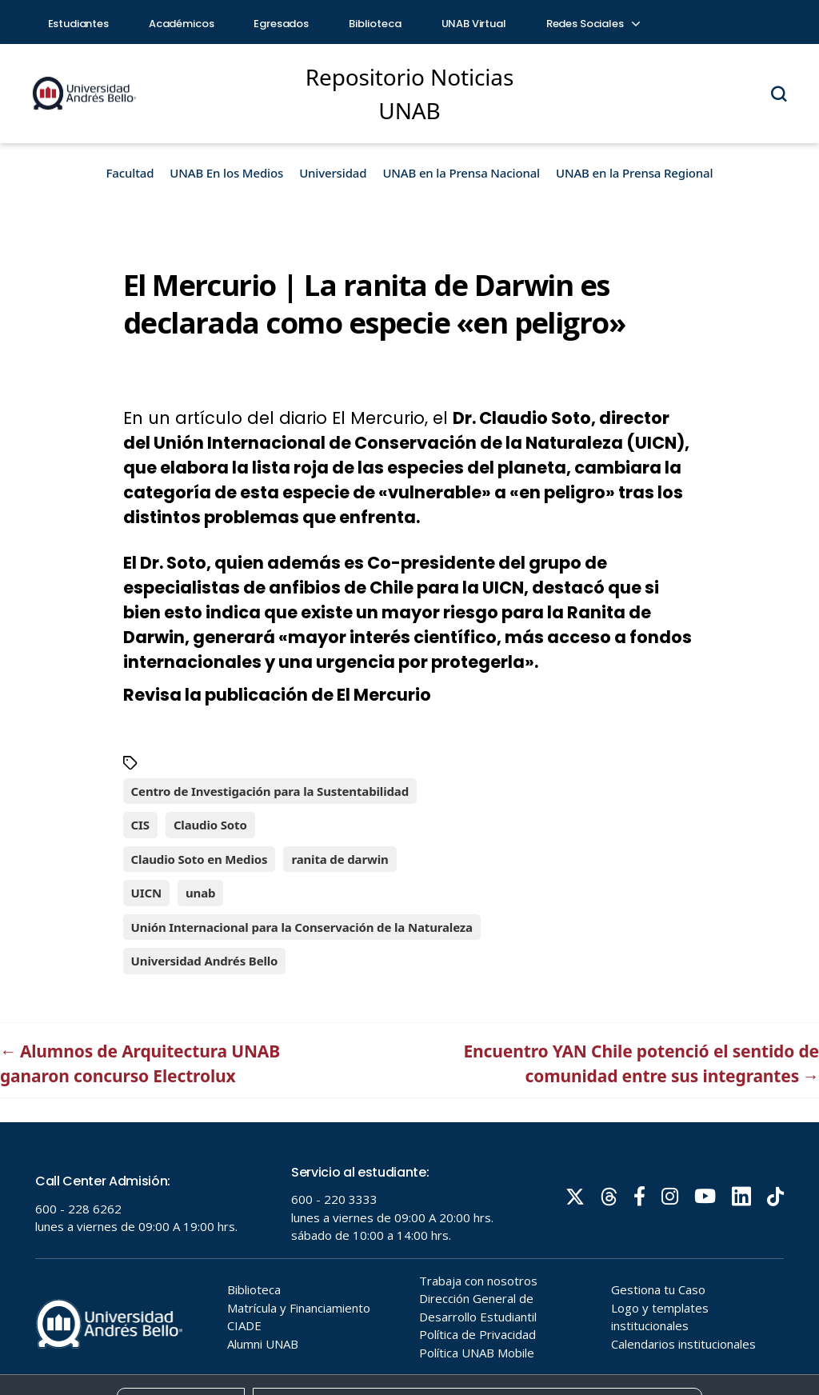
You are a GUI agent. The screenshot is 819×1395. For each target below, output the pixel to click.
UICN (146, 893)
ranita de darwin (339, 859)
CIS (140, 825)
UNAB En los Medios (226, 173)
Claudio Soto (210, 825)
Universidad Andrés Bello (204, 961)
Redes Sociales (592, 23)
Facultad (130, 173)
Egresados (281, 23)
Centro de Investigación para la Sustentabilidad (270, 791)
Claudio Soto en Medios (199, 859)
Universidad (332, 173)
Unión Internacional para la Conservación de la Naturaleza (302, 927)
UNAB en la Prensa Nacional (461, 173)
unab (200, 893)
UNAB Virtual (473, 23)
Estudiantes (78, 23)
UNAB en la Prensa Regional (634, 173)
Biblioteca (375, 23)
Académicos (181, 23)
